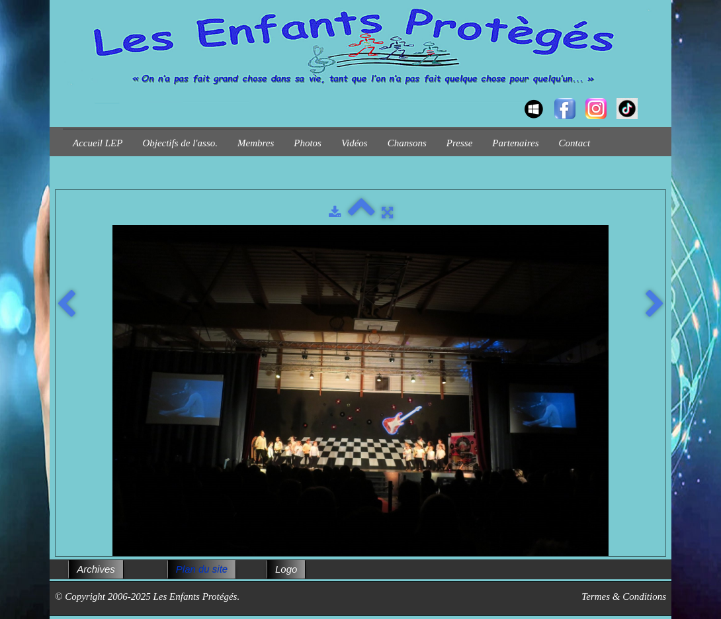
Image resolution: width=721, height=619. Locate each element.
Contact (575, 143)
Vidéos (354, 143)
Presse (459, 143)
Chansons (407, 143)
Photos (307, 143)
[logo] (68, 96)
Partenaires (515, 143)
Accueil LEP (97, 143)
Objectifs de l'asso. (180, 143)
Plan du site (202, 569)
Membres (255, 143)
